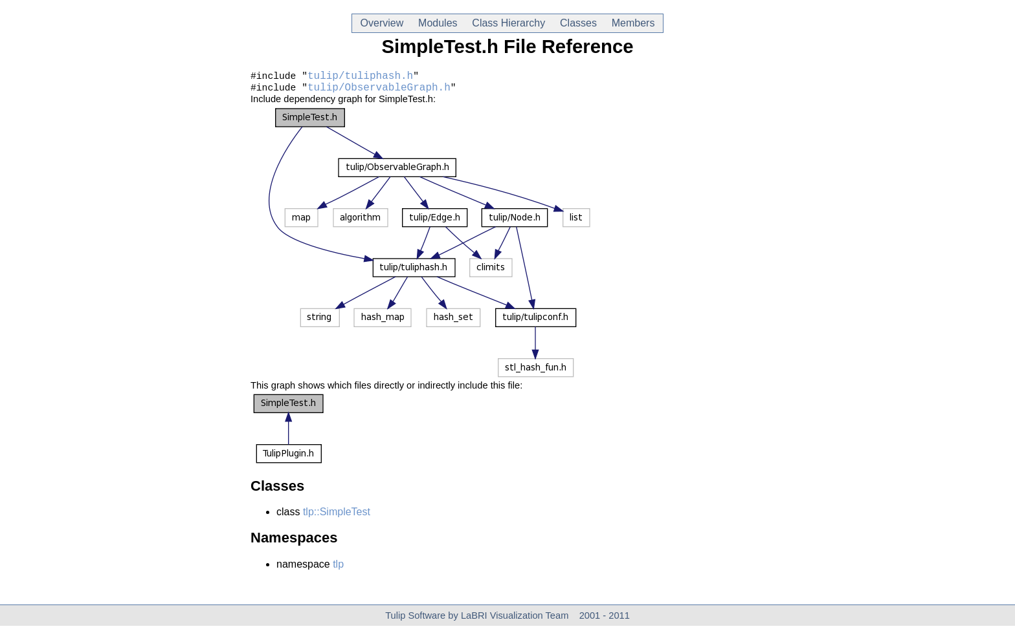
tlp (338, 569)
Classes (578, 22)
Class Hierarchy (508, 22)
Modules (437, 22)
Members (633, 22)
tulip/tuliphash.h (360, 77)
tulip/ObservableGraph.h (379, 92)
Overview (382, 22)
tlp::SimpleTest (336, 516)
